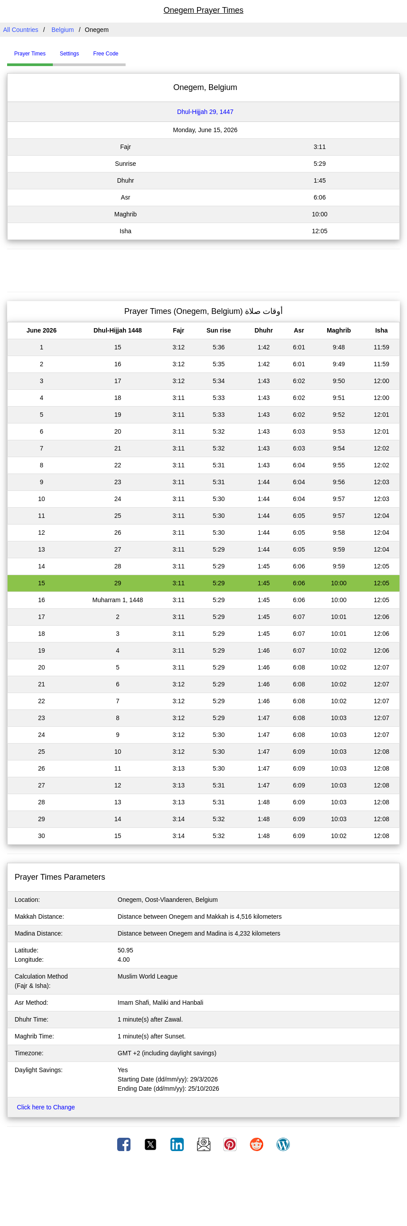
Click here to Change (46, 1107)
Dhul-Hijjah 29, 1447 (205, 111)
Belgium (62, 29)
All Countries (20, 29)
